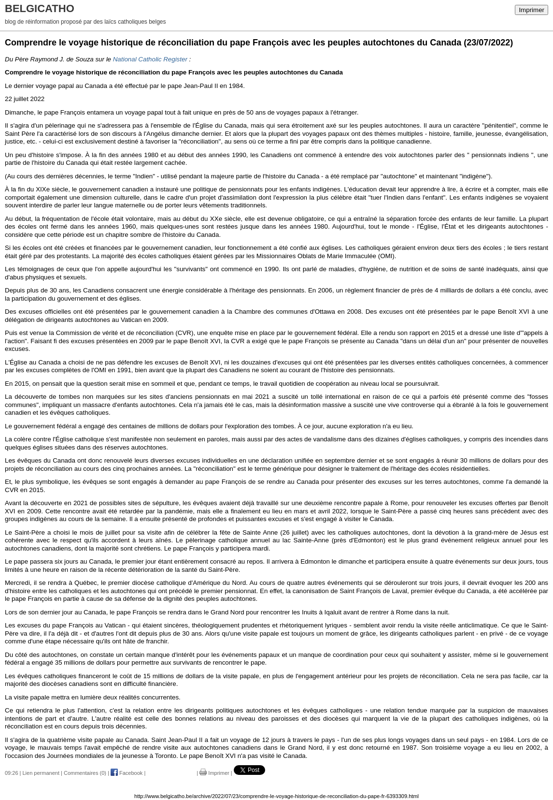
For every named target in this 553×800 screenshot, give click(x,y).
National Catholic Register (150, 59)
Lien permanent (41, 773)
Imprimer (531, 10)
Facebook (126, 773)
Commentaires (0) (85, 773)
